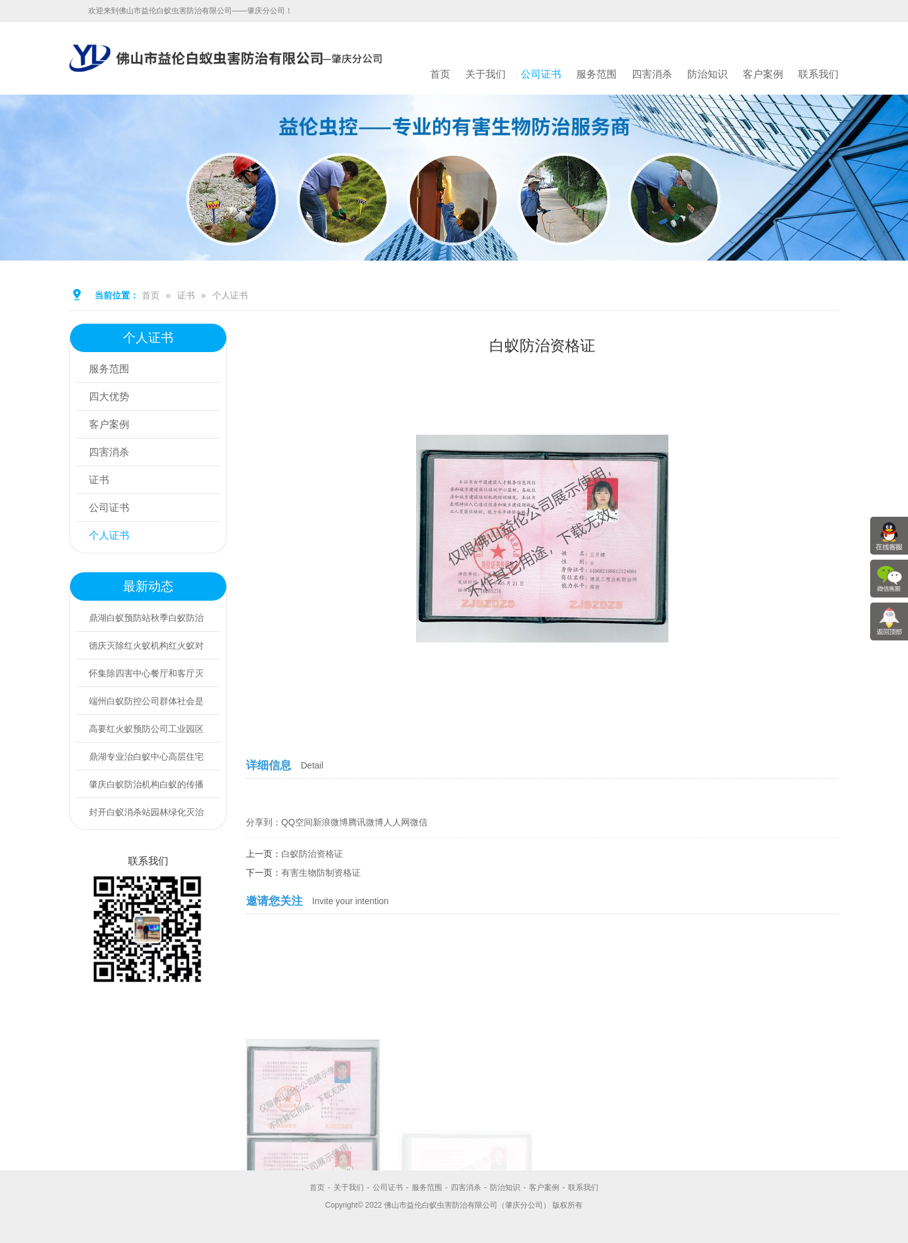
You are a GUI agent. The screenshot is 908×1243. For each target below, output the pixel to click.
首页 (440, 74)
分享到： (263, 822)
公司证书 (541, 74)
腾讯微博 (365, 822)
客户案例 (763, 74)
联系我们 (818, 74)
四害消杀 (652, 74)
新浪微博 (330, 822)
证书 (186, 295)
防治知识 (707, 74)
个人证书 (230, 295)
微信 (419, 822)
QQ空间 (297, 822)
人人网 (396, 822)
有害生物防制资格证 (321, 873)
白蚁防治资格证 (312, 854)
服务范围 (596, 74)
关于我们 (485, 74)
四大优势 (109, 396)
